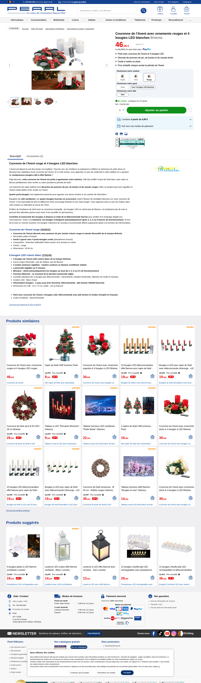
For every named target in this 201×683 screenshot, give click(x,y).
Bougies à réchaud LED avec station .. (175, 584)
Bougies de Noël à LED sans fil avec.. (136, 383)
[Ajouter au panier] (156, 110)
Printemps (156, 20)
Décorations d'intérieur (55, 29)
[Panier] (187, 10)
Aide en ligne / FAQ (19, 601)
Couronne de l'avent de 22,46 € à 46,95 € (25, 305)
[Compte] (173, 10)
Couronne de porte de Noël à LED (21, 444)
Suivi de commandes (142, 2)
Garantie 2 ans (156, 604)
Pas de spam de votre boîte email (164, 608)
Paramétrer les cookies (106, 673)
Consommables (38, 20)
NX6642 (45, 229)
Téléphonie (140, 20)
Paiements (112, 601)
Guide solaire (16, 672)
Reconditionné (176, 20)
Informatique (17, 20)
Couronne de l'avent (15, 383)
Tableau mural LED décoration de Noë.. (99, 444)
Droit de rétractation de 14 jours (163, 601)
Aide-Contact (159, 2)
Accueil (25, 29)
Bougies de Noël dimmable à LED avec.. (175, 383)
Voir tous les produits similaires (18, 511)
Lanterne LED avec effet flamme (96, 584)
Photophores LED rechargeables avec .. (23, 584)
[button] (154, 119)
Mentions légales (17, 658)
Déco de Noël (37, 29)
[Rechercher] (143, 10)
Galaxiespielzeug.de (112, 646)
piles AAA (41, 283)
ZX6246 (47, 255)
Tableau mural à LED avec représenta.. (61, 444)
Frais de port (74, 2)
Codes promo (16, 665)
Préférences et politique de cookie (24, 661)
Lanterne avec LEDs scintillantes (58, 584)
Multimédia (58, 20)
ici (159, 666)
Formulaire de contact (20, 609)
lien (141, 659)
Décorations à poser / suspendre (80, 29)
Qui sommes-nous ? (18, 647)
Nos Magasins (173, 2)
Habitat (91, 20)
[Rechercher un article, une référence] (112, 10)
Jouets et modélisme (115, 20)
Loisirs (75, 20)
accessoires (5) (35, 156)
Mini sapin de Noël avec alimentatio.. (60, 383)
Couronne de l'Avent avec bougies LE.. (99, 383)
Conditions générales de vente (22, 654)
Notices (13, 669)
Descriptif (15, 156)
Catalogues (187, 2)
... (190, 20)
